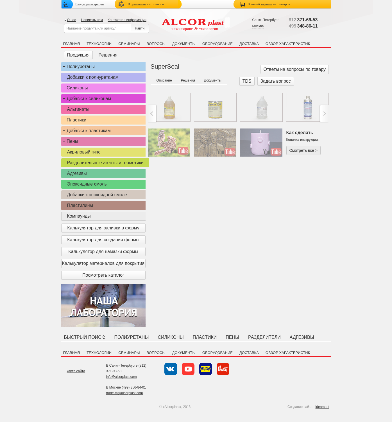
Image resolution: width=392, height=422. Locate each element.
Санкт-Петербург (265, 20)
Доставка (249, 44)
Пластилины (80, 205)
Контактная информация (127, 20)
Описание (164, 80)
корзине (266, 4)
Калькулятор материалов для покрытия (103, 263)
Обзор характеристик (288, 44)
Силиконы (77, 87)
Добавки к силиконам (89, 98)
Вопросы (156, 44)
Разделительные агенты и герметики (105, 162)
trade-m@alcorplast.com (124, 393)
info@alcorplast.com (121, 377)
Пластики (76, 120)
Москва (258, 26)
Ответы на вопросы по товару (295, 69)
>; (324, 113)
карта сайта (76, 371)
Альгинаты (78, 109)
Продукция (78, 55)
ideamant (322, 407)
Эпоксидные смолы (87, 184)
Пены (72, 141)
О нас (71, 20)
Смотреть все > (303, 150)
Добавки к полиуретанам (93, 77)
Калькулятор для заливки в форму (103, 227)
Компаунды (79, 216)
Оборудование (217, 44)
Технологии (99, 44)
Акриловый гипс (84, 152)
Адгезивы (77, 173)
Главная (71, 44)
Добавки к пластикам (88, 130)
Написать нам (92, 20)
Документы (184, 44)
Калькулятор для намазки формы (103, 251)
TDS (247, 81)
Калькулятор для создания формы (103, 239)
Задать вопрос (275, 81)
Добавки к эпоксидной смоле (97, 194)
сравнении (138, 4)
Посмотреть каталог (103, 275)
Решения (108, 55)
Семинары (129, 44)
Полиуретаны (81, 66)
